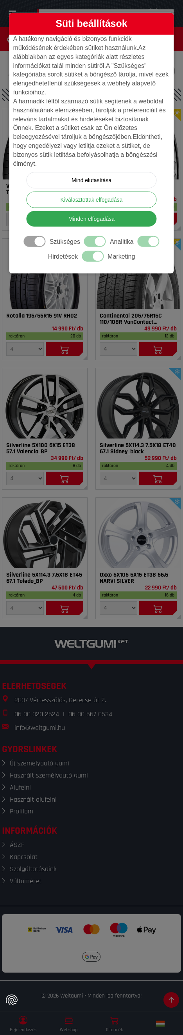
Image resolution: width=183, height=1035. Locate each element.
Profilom (21, 811)
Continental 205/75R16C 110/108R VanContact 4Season (131, 319)
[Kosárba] (64, 349)
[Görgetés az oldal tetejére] (171, 1000)
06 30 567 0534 (90, 714)
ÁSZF (17, 844)
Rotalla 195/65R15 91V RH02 (41, 316)
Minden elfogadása (91, 219)
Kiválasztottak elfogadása (92, 200)
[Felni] (44, 403)
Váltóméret (25, 881)
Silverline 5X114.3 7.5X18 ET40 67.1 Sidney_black (138, 448)
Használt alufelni (33, 799)
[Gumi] (44, 274)
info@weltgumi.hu (39, 727)
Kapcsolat (24, 856)
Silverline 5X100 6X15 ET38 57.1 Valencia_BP (40, 448)
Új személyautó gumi (39, 763)
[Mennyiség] (25, 349)
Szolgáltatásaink (33, 869)
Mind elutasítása (91, 180)
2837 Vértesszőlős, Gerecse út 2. (60, 700)
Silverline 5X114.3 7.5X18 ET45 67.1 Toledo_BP (44, 578)
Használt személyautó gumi (49, 775)
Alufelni (20, 787)
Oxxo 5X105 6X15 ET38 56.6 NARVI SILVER (134, 578)
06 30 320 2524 (36, 714)
